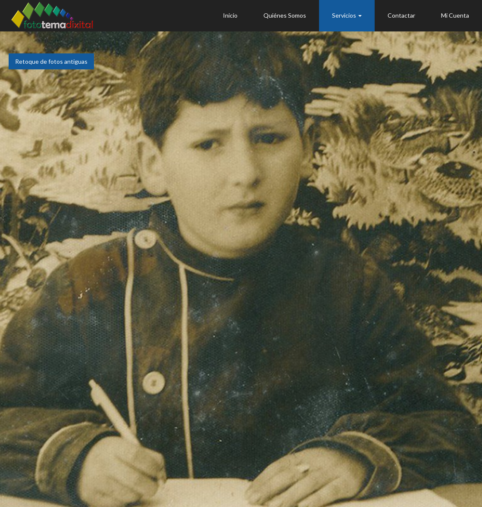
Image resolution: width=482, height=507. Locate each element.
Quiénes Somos (284, 15)
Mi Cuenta (455, 15)
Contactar (401, 15)
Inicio (230, 15)
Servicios (347, 15)
